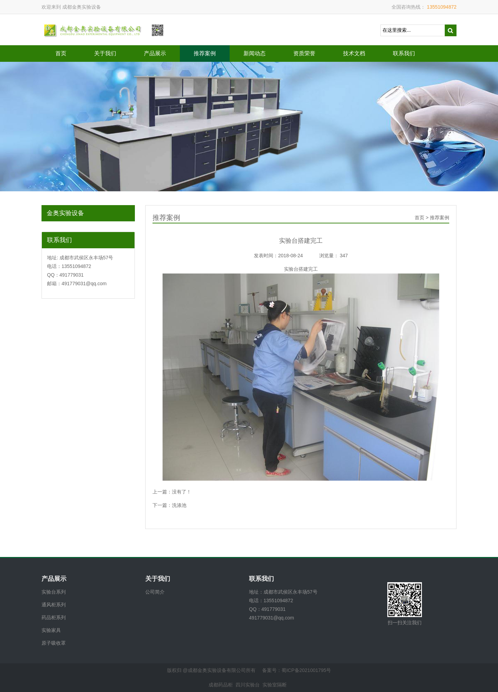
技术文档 (354, 53)
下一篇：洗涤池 (169, 505)
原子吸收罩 (54, 643)
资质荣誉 (304, 53)
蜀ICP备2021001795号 (306, 670)
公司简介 (155, 592)
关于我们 (105, 53)
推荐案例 (205, 53)
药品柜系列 (54, 617)
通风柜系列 (54, 604)
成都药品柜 (221, 685)
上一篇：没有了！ (172, 491)
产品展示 (155, 53)
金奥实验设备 (65, 213)
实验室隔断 (274, 685)
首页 (60, 53)
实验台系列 (54, 592)
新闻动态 (254, 53)
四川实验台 (248, 685)
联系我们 (404, 53)
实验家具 (51, 630)
